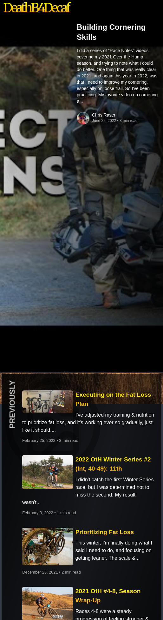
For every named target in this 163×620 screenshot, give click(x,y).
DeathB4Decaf (36, 8)
